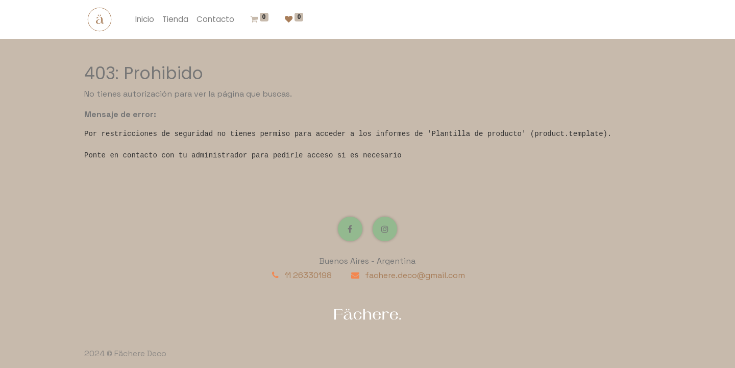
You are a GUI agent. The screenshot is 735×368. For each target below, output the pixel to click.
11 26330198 (308, 275)
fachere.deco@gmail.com (415, 275)
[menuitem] (144, 20)
